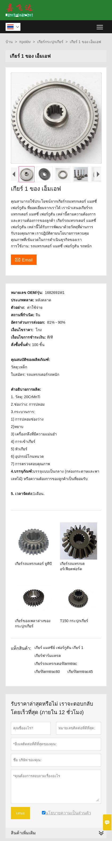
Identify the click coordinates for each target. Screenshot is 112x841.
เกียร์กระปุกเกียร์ (50, 42)
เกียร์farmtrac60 (47, 671)
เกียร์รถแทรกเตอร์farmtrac (56, 663)
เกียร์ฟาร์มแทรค (48, 655)
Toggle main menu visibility (100, 25)
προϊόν (25, 42)
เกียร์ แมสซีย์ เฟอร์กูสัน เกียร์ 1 (59, 648)
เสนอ (20, 813)
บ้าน (9, 42)
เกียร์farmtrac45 (80, 671)
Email (24, 259)
